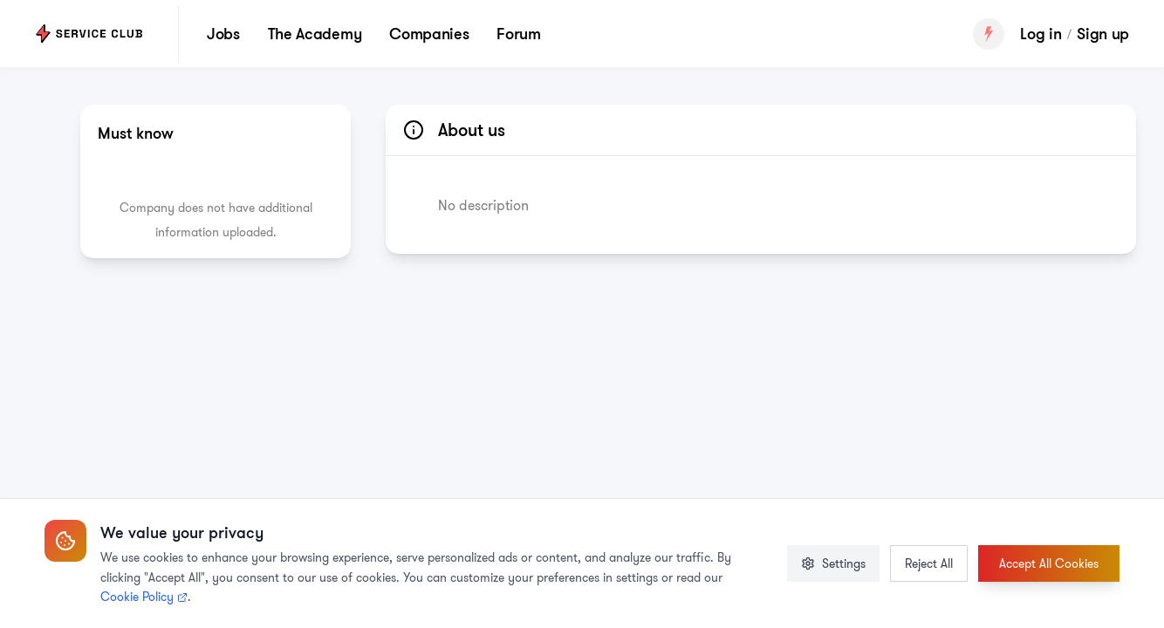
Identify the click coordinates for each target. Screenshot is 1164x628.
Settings (833, 563)
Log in (1040, 33)
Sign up (1103, 33)
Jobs (223, 33)
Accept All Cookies (1049, 563)
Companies (429, 33)
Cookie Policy (144, 596)
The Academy (314, 33)
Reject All (929, 563)
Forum (518, 33)
